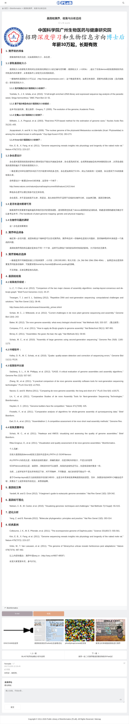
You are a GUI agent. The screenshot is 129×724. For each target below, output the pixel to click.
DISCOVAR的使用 (11, 643)
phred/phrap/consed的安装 (75, 643)
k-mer (17, 614)
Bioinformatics (15, 8)
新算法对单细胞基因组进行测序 (108, 643)
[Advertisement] (64, 588)
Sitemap (97, 719)
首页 (6, 8)
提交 (12, 707)
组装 (49, 614)
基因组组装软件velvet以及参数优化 (48, 643)
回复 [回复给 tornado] (7, 669)
